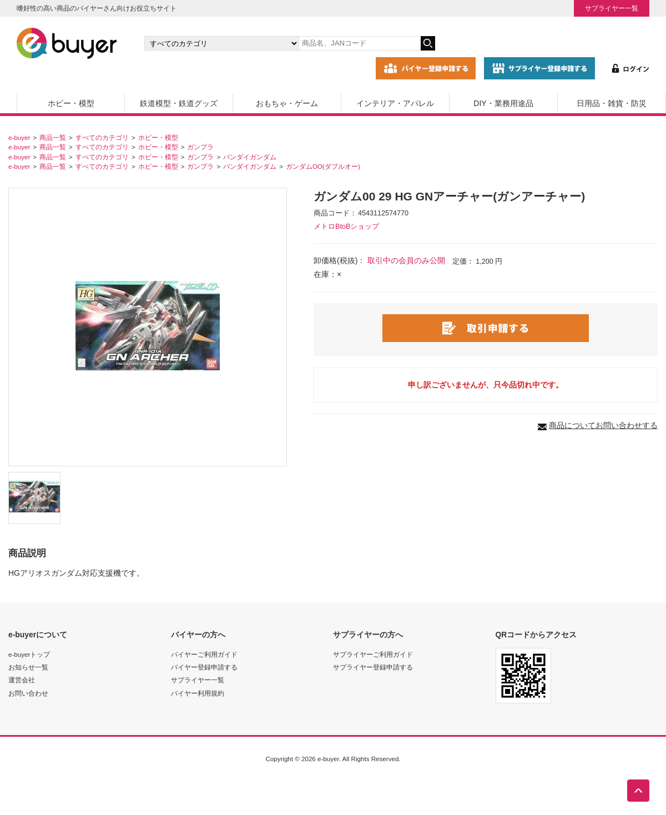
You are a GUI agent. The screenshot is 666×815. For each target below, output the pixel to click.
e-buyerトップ (29, 654)
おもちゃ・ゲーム (287, 103)
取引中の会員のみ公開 (406, 260)
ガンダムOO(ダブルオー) (323, 166)
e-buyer (19, 137)
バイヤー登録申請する (204, 667)
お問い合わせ (28, 693)
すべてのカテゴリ (102, 137)
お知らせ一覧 (28, 667)
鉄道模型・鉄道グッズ (179, 103)
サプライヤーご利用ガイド (373, 654)
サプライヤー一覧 (611, 8)
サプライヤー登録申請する (373, 667)
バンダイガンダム (249, 156)
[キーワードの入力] (360, 43)
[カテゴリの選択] (221, 43)
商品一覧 (52, 137)
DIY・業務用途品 (503, 103)
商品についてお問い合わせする (603, 425)
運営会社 (21, 679)
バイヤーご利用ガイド (204, 654)
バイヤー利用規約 (197, 693)
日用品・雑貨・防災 (612, 103)
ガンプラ (200, 146)
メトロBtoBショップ (346, 226)
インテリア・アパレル (395, 103)
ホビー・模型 (71, 103)
